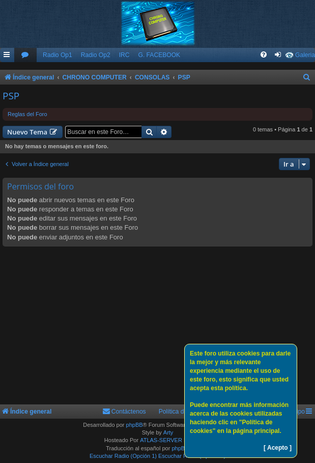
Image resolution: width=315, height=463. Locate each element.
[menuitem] (25, 55)
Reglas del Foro (27, 114)
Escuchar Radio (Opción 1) (123, 456)
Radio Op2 (95, 55)
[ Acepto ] (278, 447)
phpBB (134, 425)
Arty (168, 432)
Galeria (305, 55)
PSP (11, 95)
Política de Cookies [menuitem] (185, 411)
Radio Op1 (57, 55)
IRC (124, 55)
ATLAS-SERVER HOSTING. (175, 440)
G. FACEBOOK (159, 55)
